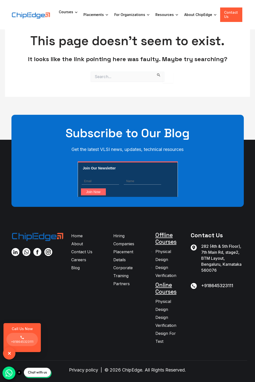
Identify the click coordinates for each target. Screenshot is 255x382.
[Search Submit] (159, 74)
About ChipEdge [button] (200, 14)
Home (77, 235)
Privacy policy (83, 370)
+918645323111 (217, 285)
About (77, 243)
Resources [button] (167, 14)
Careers (78, 259)
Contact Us (231, 14)
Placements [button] (96, 14)
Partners (121, 283)
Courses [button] (68, 12)
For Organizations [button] (132, 14)
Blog (75, 267)
